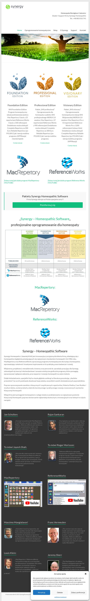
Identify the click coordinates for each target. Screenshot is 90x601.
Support (74, 30)
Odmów (60, 592)
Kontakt (83, 30)
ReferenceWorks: (45, 319)
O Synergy (64, 30)
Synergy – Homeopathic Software (45, 219)
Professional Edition (45, 105)
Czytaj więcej (17, 143)
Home (19, 30)
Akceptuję (41, 592)
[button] (85, 574)
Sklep (55, 30)
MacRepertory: (45, 287)
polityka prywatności (60, 597)
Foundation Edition (18, 105)
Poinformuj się (47, 204)
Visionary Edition (72, 105)
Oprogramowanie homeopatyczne (38, 30)
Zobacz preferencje (78, 592)
